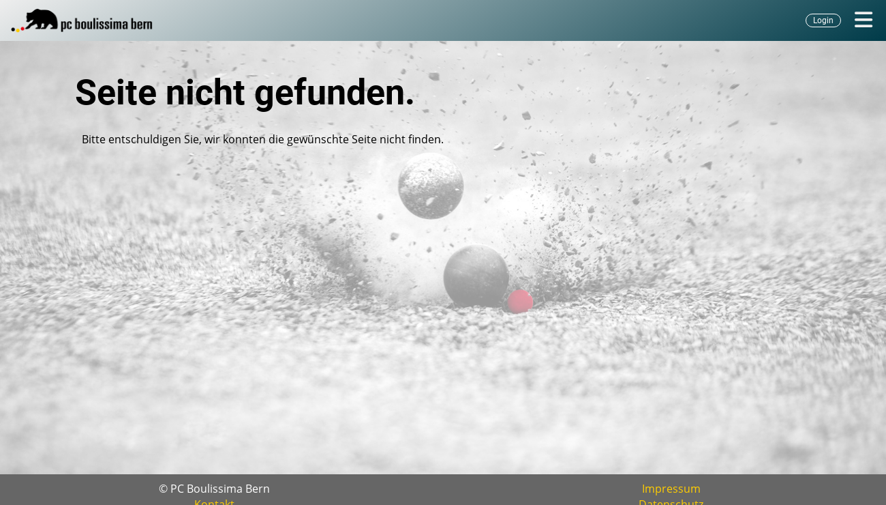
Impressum (671, 488)
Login (823, 20)
